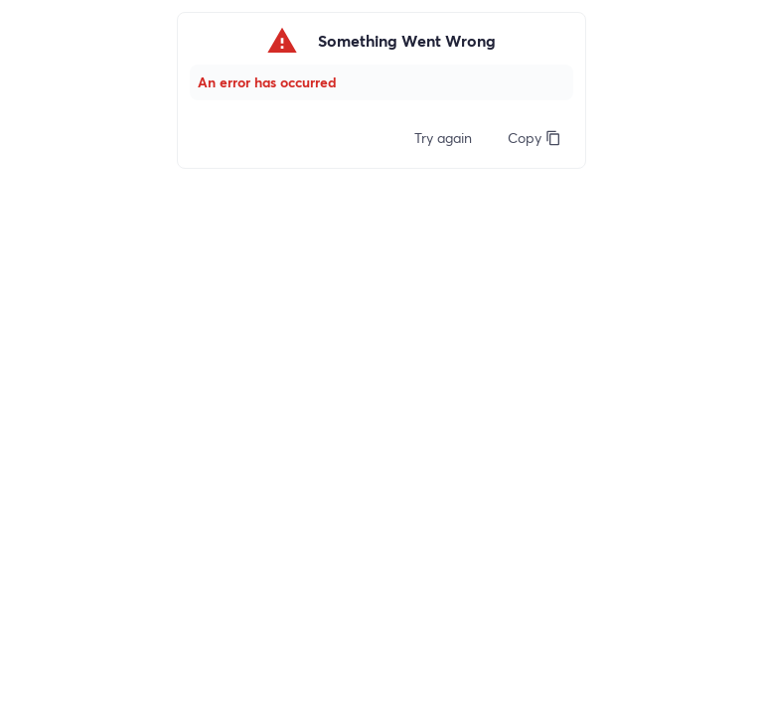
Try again (443, 137)
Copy (534, 137)
